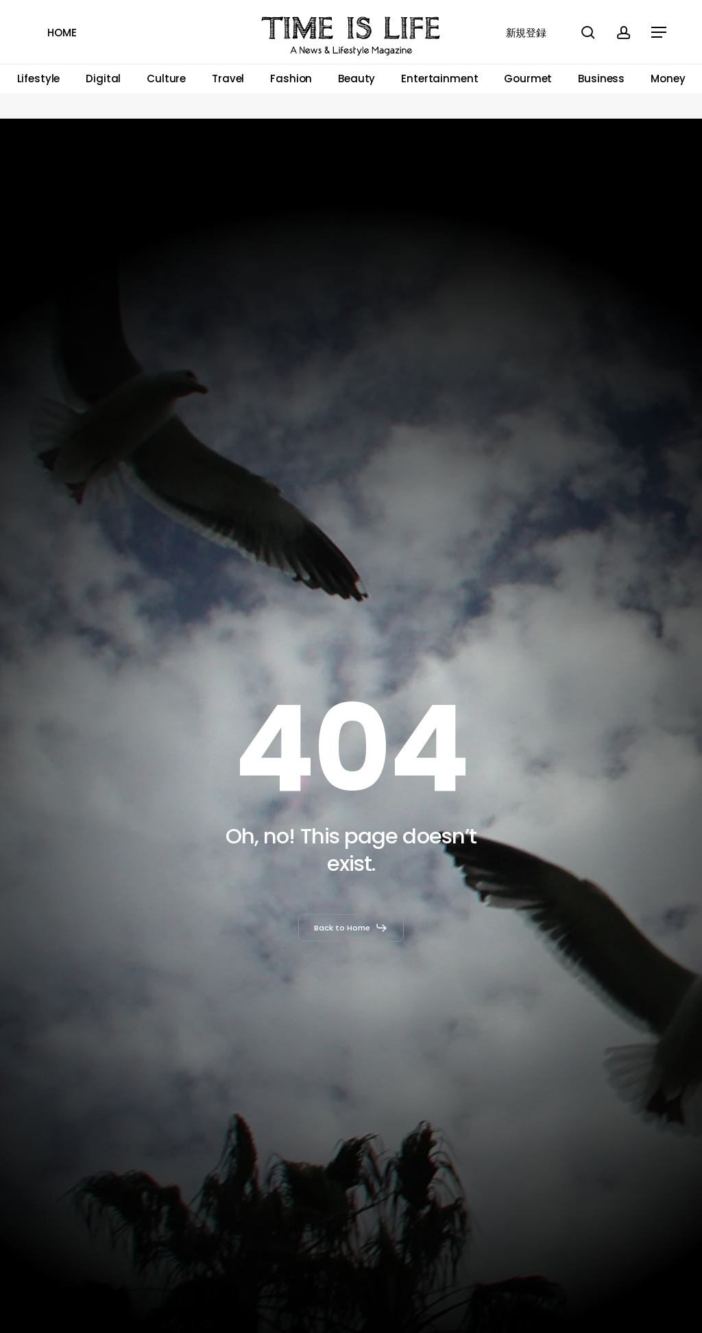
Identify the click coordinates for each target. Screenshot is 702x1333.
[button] (659, 32)
